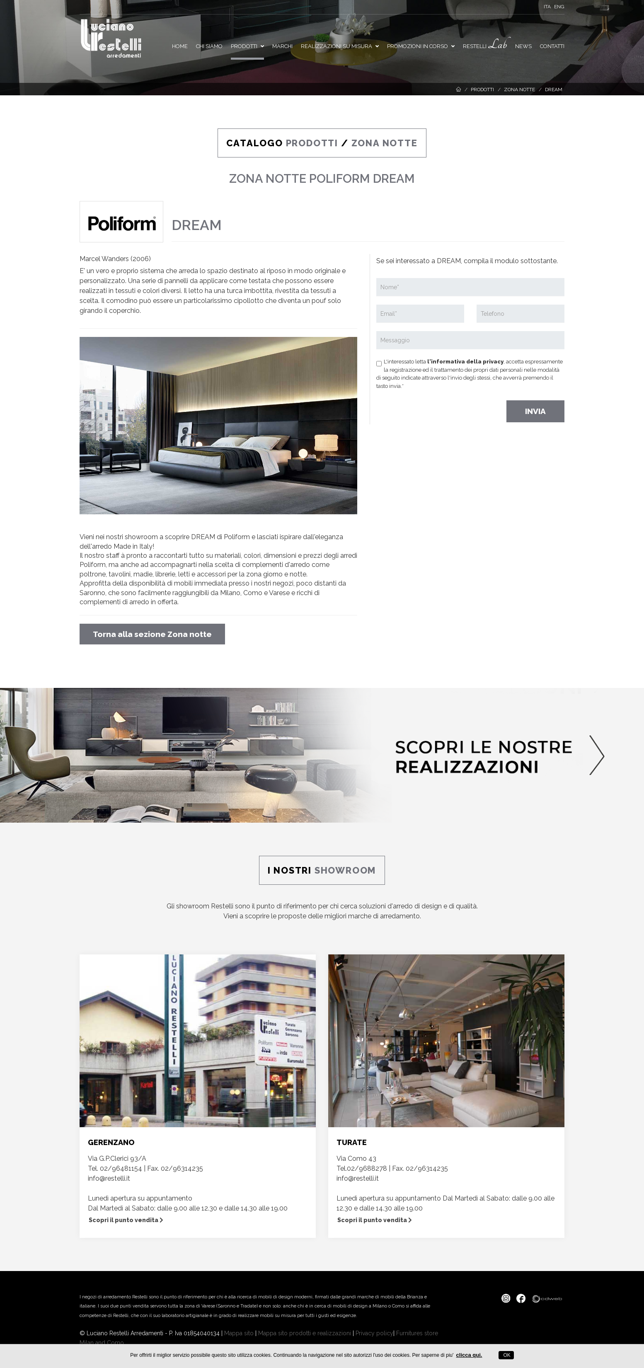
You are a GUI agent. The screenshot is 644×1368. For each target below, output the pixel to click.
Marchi (282, 46)
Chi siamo (209, 46)
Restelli (485, 44)
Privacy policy (374, 1333)
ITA (547, 7)
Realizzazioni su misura (340, 46)
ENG (559, 7)
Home (180, 46)
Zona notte (519, 89)
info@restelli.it (109, 1178)
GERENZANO (111, 1142)
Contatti (552, 46)
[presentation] (439, 408)
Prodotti (247, 46)
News (523, 46)
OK (506, 1355)
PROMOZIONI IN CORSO (421, 46)
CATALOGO (283, 143)
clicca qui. (469, 1355)
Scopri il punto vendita (126, 1220)
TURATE (352, 1142)
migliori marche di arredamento (372, 916)
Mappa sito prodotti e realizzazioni (304, 1333)
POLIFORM (339, 179)
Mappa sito (239, 1333)
